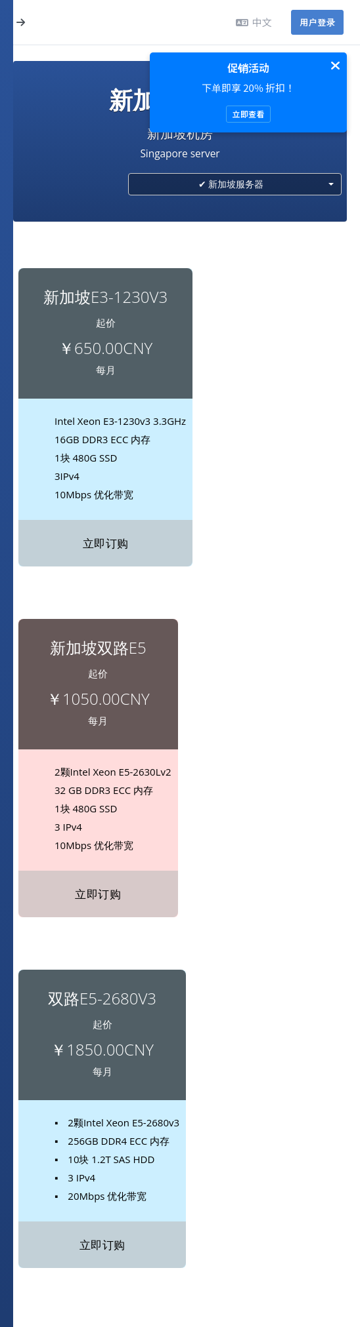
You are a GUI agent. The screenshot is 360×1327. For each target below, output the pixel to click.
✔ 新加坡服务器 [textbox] (231, 184)
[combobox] (235, 184)
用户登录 (317, 22)
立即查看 (248, 113)
